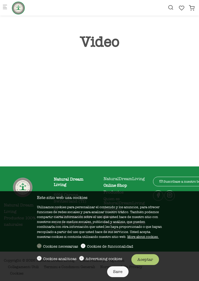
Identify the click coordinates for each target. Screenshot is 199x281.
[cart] (192, 8)
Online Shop (115, 185)
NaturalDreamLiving (124, 178)
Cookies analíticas (59, 258)
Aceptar (145, 259)
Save (117, 271)
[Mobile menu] (5, 8)
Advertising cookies (103, 258)
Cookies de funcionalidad (110, 246)
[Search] (170, 7)
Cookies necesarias (60, 246)
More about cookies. (143, 237)
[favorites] (182, 8)
